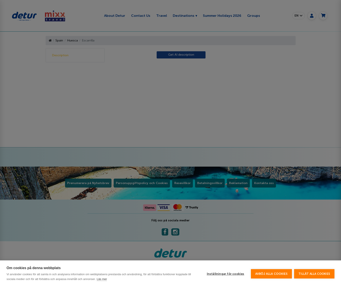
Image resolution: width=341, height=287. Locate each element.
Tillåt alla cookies (314, 273)
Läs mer (102, 279)
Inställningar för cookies (225, 274)
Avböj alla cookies (271, 274)
